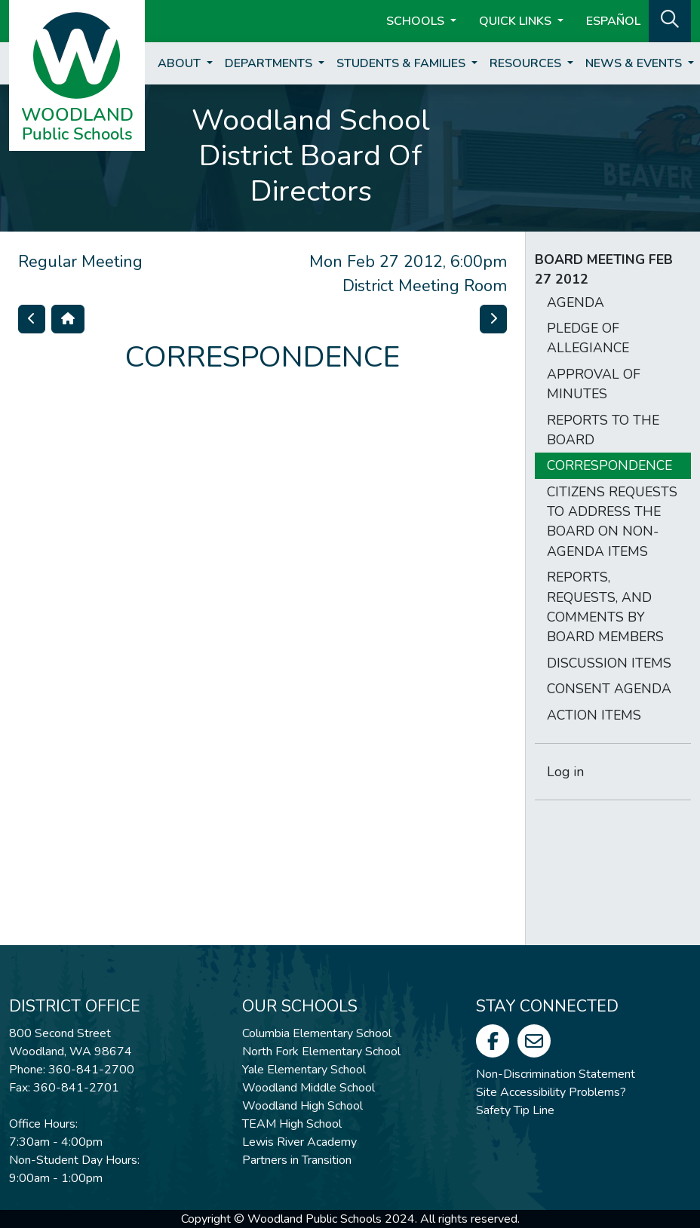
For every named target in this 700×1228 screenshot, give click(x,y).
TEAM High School (292, 1124)
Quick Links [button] (516, 21)
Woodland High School (302, 1106)
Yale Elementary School (304, 1069)
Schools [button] (416, 21)
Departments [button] (270, 63)
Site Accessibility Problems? (551, 1092)
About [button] (181, 63)
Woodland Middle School (308, 1087)
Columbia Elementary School (316, 1033)
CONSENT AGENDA (609, 689)
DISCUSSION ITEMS (609, 663)
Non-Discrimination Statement (555, 1074)
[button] (670, 19)
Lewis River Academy (299, 1142)
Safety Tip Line (515, 1110)
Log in (565, 772)
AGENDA (575, 302)
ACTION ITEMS (594, 715)
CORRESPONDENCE (609, 465)
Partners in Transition (297, 1160)
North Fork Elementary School (321, 1051)
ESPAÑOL (613, 21)
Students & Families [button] (402, 63)
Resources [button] (527, 63)
